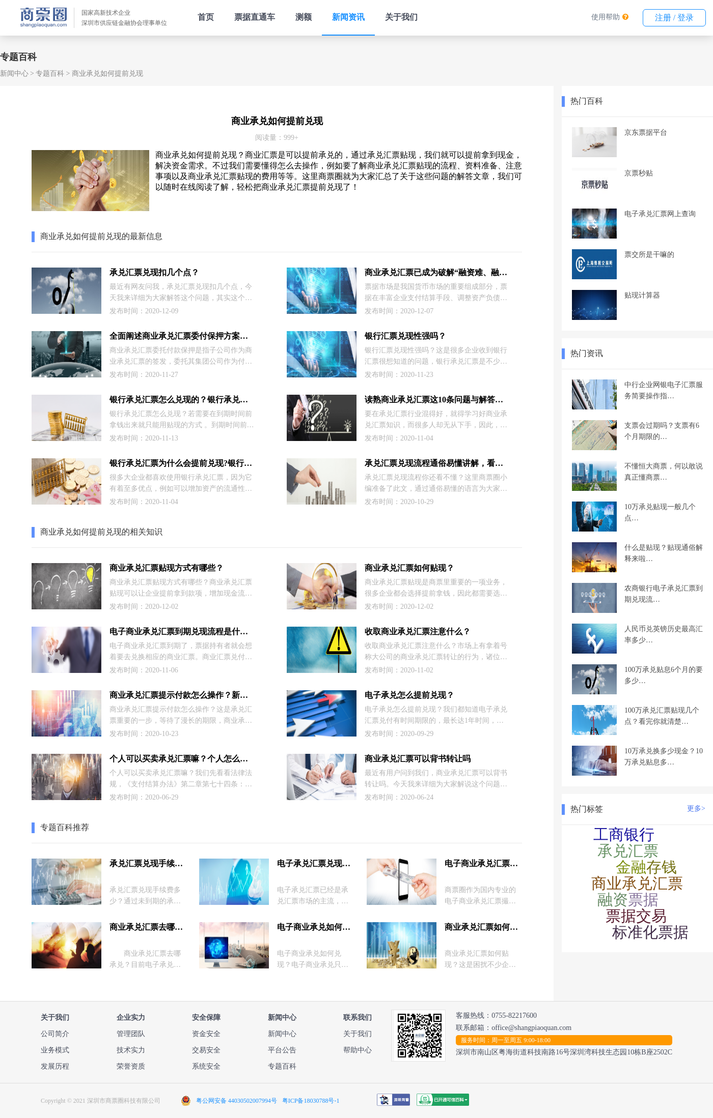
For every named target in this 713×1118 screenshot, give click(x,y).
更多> (696, 808)
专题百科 (50, 73)
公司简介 (55, 1034)
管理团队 (131, 1034)
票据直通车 (254, 17)
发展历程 (55, 1066)
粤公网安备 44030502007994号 (236, 1100)
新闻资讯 (348, 17)
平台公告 (282, 1050)
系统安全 (206, 1066)
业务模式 (55, 1050)
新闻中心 (14, 73)
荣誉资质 (131, 1066)
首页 (206, 17)
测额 (303, 17)
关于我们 (401, 17)
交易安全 (206, 1050)
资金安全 (206, 1034)
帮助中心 (357, 1050)
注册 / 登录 (674, 17)
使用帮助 (605, 17)
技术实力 (131, 1050)
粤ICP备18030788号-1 (311, 1100)
